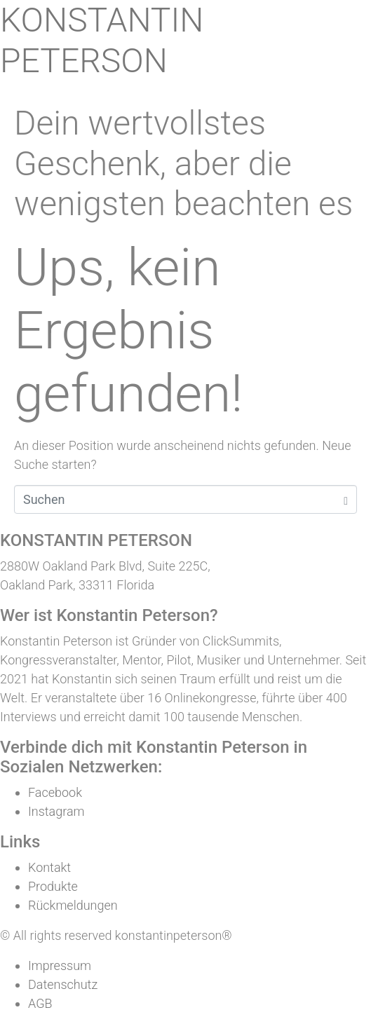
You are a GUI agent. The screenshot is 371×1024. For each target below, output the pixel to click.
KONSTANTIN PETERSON (101, 40)
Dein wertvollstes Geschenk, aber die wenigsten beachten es (183, 163)
